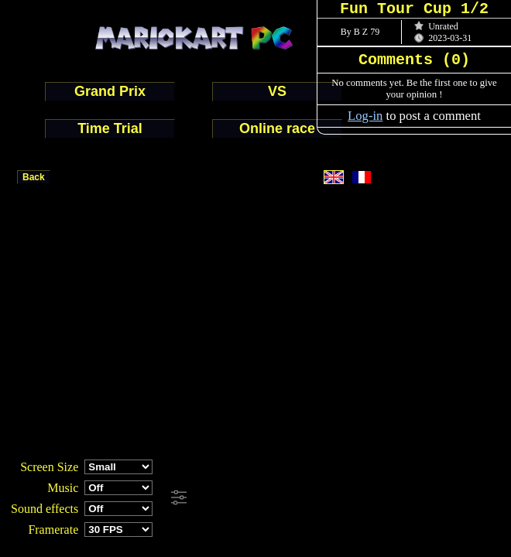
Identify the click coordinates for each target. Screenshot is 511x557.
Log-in (365, 115)
